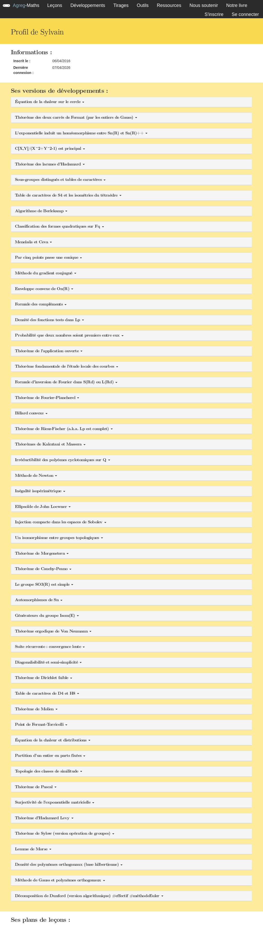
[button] (131, 102)
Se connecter (245, 14)
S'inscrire (213, 14)
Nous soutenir (204, 5)
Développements (87, 5)
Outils (143, 5)
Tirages (120, 5)
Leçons (54, 5)
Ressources (169, 5)
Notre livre (236, 5)
